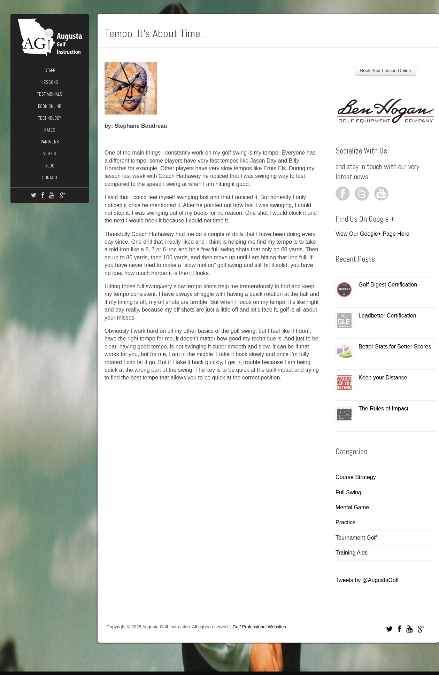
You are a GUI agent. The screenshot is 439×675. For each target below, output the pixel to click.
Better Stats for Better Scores (395, 347)
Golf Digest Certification (388, 285)
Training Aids (352, 553)
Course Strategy (356, 477)
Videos (49, 154)
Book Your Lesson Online (385, 70)
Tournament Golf (356, 538)
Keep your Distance (383, 377)
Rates (49, 130)
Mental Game (352, 507)
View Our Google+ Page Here (372, 234)
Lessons (49, 82)
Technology (49, 118)
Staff (50, 70)
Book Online (49, 106)
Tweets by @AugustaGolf (367, 580)
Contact (49, 178)
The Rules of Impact (383, 408)
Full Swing (348, 492)
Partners (50, 142)
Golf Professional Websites (259, 626)
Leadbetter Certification (387, 316)
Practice (346, 522)
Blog (49, 166)
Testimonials (49, 94)
